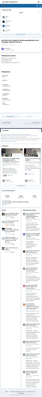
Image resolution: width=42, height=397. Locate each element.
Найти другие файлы (9, 49)
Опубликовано (33, 239)
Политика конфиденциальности (18, 391)
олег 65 (31, 289)
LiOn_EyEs (4, 163)
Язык (7, 391)
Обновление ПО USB (7, 164)
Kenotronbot (8, 21)
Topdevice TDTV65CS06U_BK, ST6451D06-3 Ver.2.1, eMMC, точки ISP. (33, 235)
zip (9, 48)
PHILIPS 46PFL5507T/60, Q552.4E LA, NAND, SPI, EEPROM (32, 373)
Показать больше (21, 34)
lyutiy (30, 253)
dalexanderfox (32, 238)
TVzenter (8, 30)
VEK (26, 161)
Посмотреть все (21, 185)
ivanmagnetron (32, 309)
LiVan (7, 16)
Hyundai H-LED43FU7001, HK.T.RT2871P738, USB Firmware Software (32, 269)
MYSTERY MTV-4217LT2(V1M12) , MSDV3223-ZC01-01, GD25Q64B (12, 230)
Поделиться (10, 116)
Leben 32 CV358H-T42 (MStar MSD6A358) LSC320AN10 (15, 202)
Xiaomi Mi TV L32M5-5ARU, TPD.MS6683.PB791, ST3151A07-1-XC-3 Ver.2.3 (11, 160)
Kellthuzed (8, 25)
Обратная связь (31, 391)
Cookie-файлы (21, 393)
